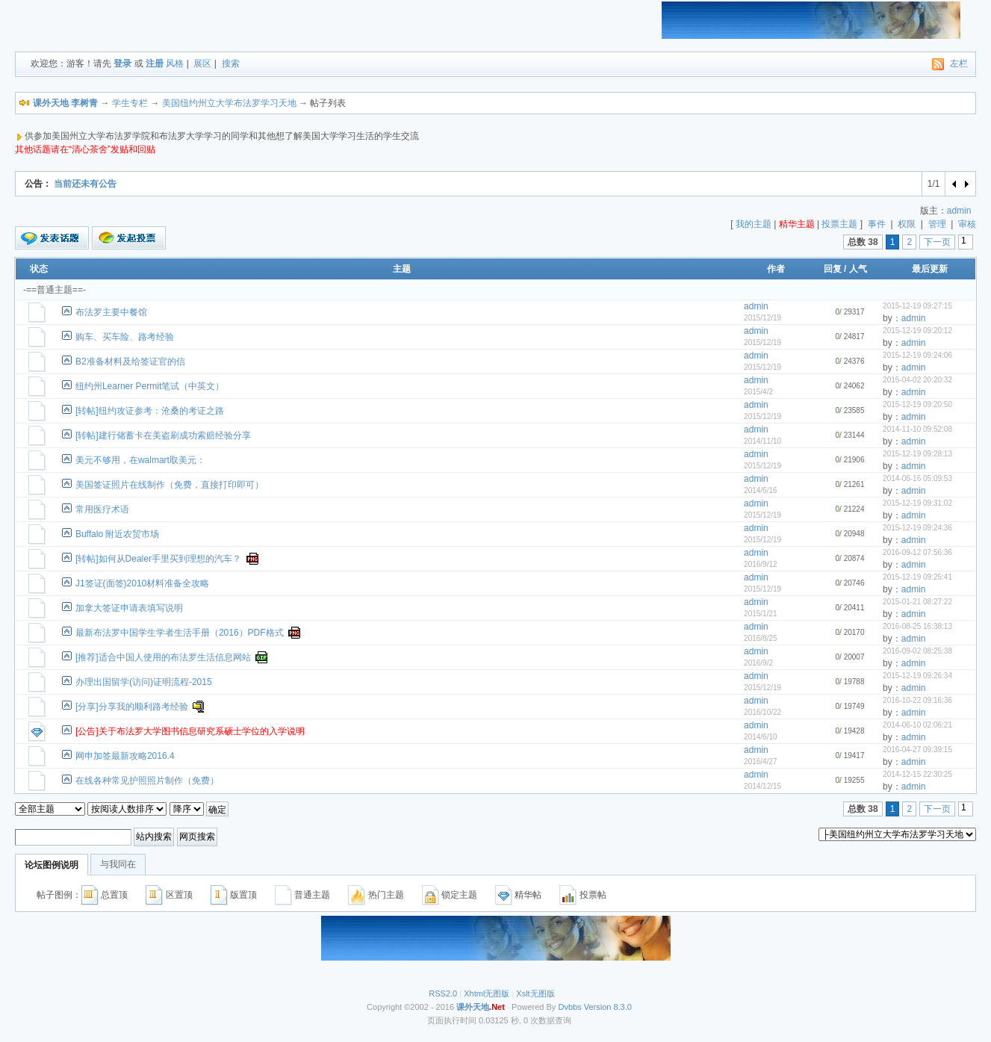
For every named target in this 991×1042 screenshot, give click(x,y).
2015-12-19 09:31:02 (917, 503)
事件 (877, 224)
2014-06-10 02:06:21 (917, 725)
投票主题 (839, 224)
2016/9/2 (758, 663)
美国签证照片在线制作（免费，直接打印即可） (169, 485)
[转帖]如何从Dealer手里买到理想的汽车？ (158, 558)
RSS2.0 (443, 993)
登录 (122, 63)
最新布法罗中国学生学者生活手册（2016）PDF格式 (179, 632)
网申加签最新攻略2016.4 (125, 756)
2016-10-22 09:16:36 (917, 700)
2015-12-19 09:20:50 (917, 404)
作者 (776, 269)
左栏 (959, 63)
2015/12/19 (762, 318)
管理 (937, 224)
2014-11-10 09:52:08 (917, 429)
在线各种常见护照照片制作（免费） (147, 780)
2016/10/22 (762, 712)
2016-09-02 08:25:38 (917, 651)
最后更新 (930, 269)
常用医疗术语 (102, 509)
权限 (907, 224)
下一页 (937, 242)
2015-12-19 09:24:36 (917, 528)
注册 (155, 63)
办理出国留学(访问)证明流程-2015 (143, 682)
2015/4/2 (758, 392)
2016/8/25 (760, 638)
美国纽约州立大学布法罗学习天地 (229, 103)
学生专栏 (130, 103)
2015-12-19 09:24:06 (917, 355)
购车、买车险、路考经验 (124, 337)
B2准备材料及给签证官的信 (130, 361)
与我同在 (118, 864)
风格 (175, 63)
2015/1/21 (760, 614)
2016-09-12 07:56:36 (917, 552)
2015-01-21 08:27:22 (917, 602)
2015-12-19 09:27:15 (917, 306)
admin (959, 210)
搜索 (231, 63)
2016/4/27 (760, 761)
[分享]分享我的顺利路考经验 (131, 706)
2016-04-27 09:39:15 (917, 749)
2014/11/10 (762, 441)
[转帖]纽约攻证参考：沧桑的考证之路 (149, 411)
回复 (833, 269)
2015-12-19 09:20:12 (917, 330)
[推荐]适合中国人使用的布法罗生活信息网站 (163, 657)
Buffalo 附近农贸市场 (117, 534)
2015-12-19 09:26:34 (917, 676)
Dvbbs (569, 1006)
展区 (202, 63)
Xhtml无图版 (486, 993)
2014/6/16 (760, 490)
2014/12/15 (762, 786)
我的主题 (753, 224)
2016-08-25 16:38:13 (917, 626)
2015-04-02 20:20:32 (917, 380)
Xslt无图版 (535, 993)
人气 (858, 269)
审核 (967, 224)
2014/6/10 (760, 737)
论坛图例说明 (51, 865)
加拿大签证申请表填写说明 (129, 608)
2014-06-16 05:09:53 (917, 478)
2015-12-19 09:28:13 (917, 454)
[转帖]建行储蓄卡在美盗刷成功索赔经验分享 (163, 435)
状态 (39, 269)
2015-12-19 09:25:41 (917, 577)
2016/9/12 (760, 564)
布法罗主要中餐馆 (111, 312)
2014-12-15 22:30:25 (917, 774)
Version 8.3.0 (608, 1006)
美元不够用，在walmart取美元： (140, 460)
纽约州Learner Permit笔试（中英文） (149, 386)
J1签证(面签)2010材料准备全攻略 (142, 583)
